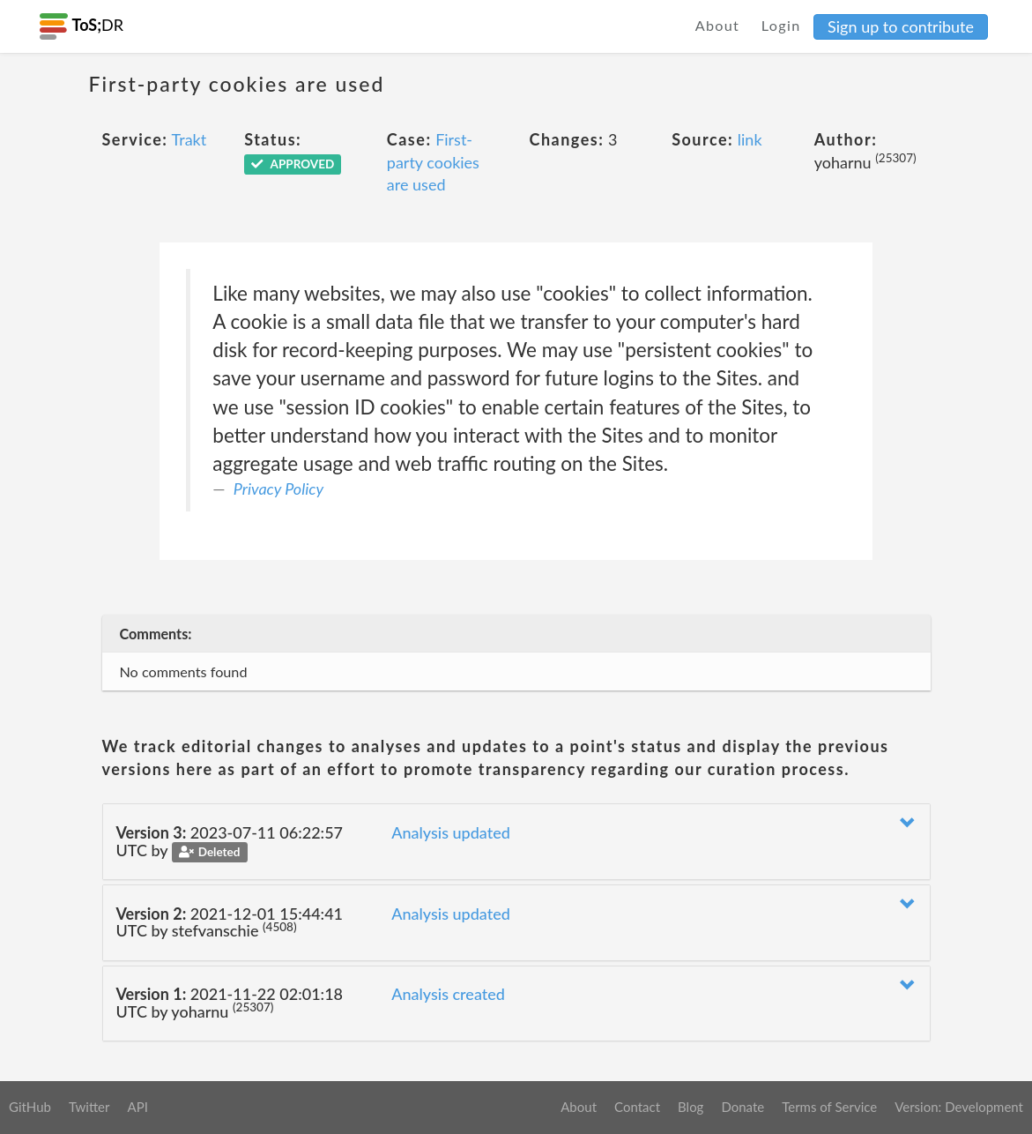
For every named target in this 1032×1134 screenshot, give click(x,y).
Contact (637, 1107)
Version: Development (959, 1107)
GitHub (30, 1107)
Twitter (89, 1107)
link (750, 139)
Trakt (189, 139)
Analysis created (448, 993)
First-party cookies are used (433, 162)
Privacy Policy (278, 488)
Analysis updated (450, 832)
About (717, 25)
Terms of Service (829, 1107)
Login (781, 25)
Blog (690, 1107)
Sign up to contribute (901, 26)
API (137, 1107)
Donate (742, 1107)
